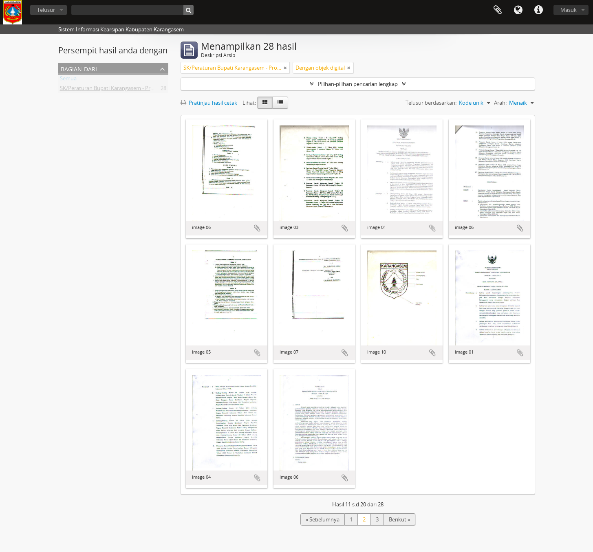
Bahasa (518, 10)
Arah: (500, 102)
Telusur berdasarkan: (431, 102)
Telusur (46, 9)
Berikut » (399, 519)
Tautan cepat (538, 10)
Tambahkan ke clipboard (257, 228)
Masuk (568, 9)
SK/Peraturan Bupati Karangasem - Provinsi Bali (117, 89)
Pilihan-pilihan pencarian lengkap (358, 84)
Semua (68, 80)
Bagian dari (79, 68)
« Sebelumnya (322, 519)
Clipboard (497, 10)
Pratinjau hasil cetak (209, 102)
